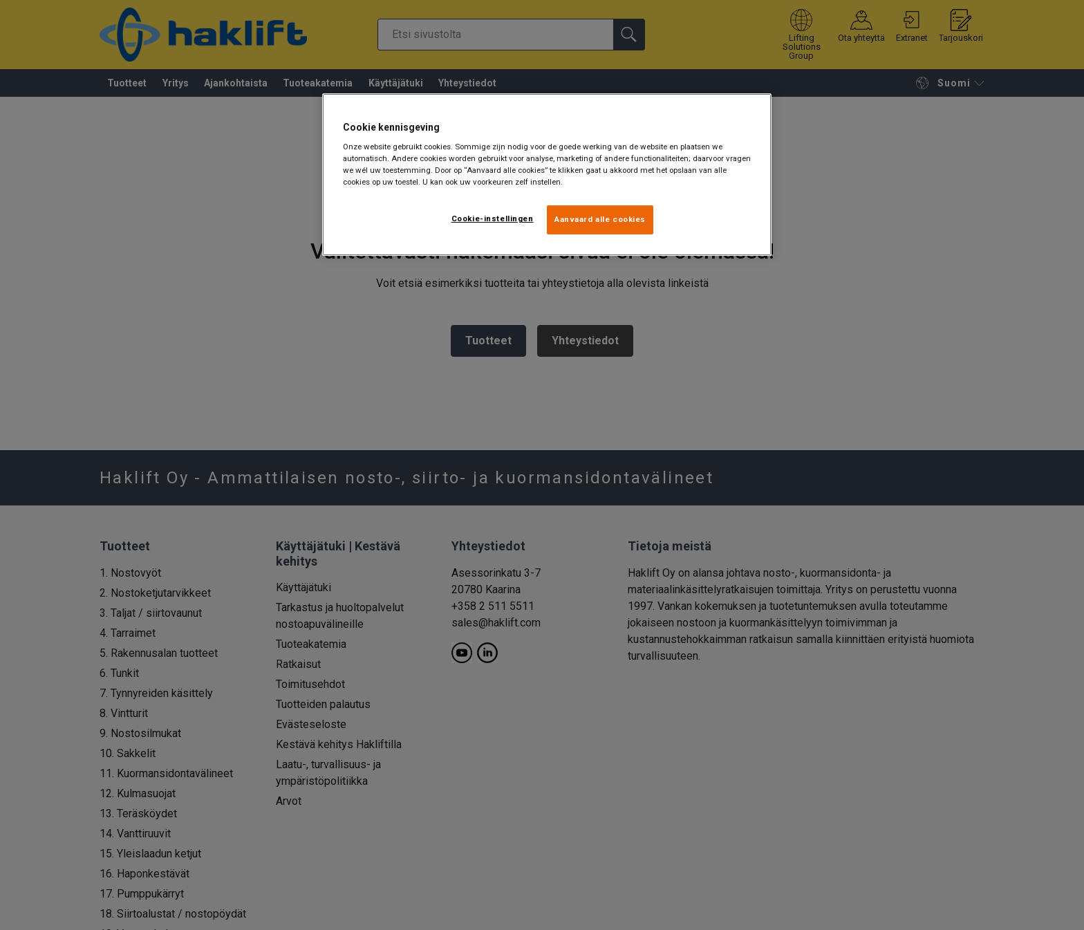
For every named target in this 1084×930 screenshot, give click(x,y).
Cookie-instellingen (492, 218)
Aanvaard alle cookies (600, 219)
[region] (547, 175)
